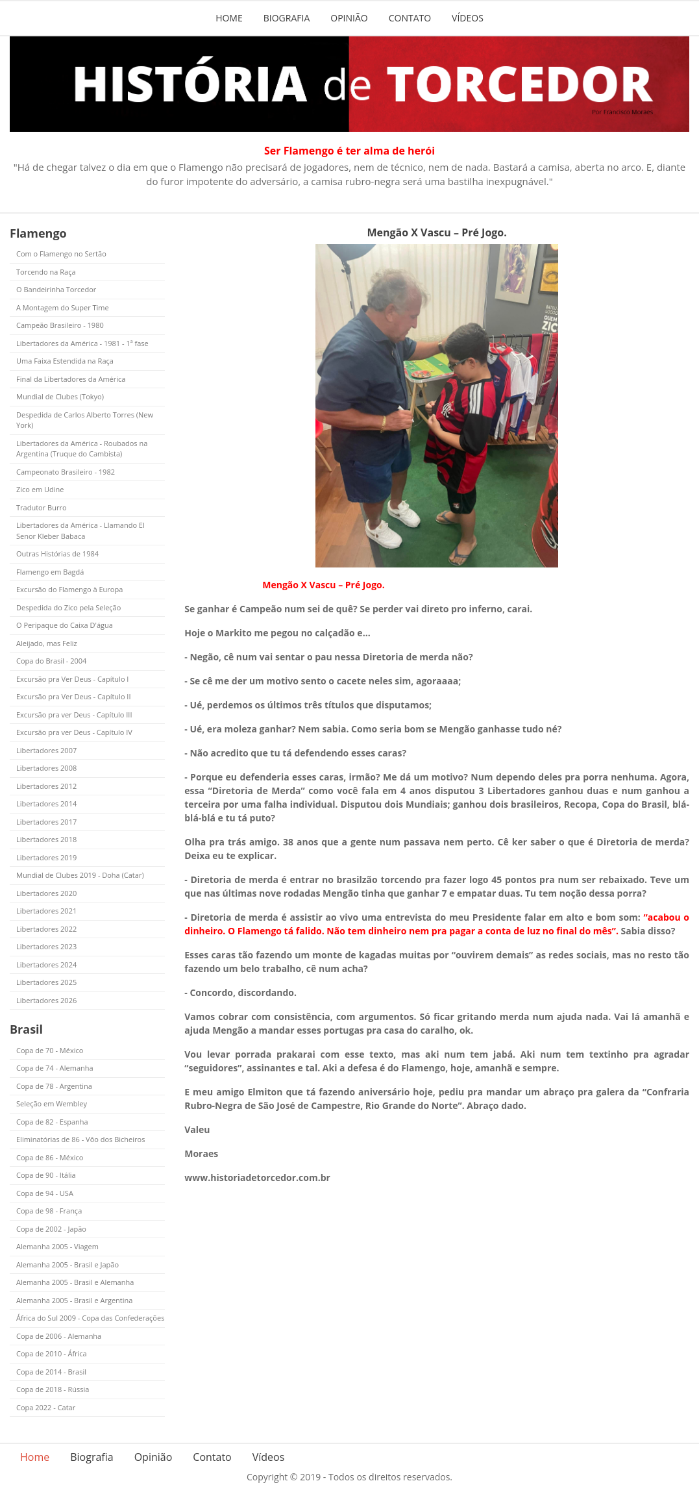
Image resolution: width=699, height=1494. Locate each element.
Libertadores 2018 (46, 839)
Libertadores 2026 (46, 1000)
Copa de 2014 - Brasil (51, 1371)
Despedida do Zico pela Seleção (68, 607)
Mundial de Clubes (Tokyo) (60, 396)
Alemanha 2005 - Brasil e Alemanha (75, 1282)
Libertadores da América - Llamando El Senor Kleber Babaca (80, 530)
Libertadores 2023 (46, 946)
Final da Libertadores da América (70, 379)
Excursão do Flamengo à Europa (69, 589)
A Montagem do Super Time (62, 307)
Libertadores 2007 (46, 750)
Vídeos (468, 18)
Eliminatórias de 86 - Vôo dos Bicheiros (80, 1139)
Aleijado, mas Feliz (46, 643)
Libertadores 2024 (46, 964)
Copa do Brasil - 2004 (51, 661)
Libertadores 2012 (46, 786)
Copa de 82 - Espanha (52, 1122)
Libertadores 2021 (46, 910)
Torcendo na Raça (46, 272)
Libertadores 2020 (46, 893)
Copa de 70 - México (49, 1050)
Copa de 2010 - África (51, 1353)
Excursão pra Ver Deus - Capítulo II (73, 696)
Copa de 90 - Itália (46, 1175)
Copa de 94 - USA (44, 1193)
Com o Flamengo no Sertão (61, 253)
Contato (410, 18)
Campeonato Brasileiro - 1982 (65, 472)
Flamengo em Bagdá (50, 572)
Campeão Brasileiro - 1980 (60, 325)
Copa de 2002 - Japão (51, 1229)
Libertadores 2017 (46, 822)
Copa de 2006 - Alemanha (58, 1336)
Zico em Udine (40, 489)
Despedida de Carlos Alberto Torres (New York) (84, 420)
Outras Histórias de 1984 (57, 553)
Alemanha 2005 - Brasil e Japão (67, 1264)
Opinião (348, 18)
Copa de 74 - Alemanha (54, 1068)
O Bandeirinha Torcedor (56, 289)
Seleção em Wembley (51, 1103)
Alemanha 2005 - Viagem (57, 1246)
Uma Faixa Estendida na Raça (65, 361)
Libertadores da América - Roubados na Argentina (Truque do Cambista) (81, 448)
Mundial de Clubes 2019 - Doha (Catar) (80, 875)
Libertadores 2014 (46, 803)
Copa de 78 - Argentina (54, 1086)
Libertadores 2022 (46, 929)
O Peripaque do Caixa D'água (64, 625)
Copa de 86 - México (49, 1157)
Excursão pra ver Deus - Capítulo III (74, 714)
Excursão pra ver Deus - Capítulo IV (74, 732)
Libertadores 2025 (46, 982)
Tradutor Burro (41, 507)
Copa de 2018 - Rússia (52, 1389)
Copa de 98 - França (49, 1210)
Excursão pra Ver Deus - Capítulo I (72, 679)
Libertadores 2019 (46, 857)
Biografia (287, 18)
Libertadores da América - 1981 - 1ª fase (82, 343)
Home (229, 18)
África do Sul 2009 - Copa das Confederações (90, 1318)
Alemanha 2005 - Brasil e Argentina (74, 1300)
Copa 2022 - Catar (45, 1407)
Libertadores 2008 (46, 768)
